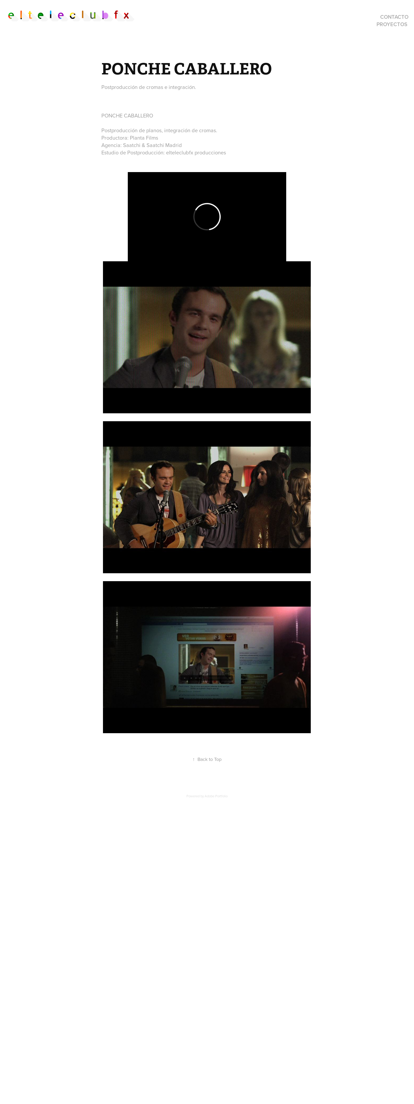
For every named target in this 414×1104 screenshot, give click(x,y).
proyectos (392, 24)
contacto (394, 17)
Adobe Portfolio (216, 796)
